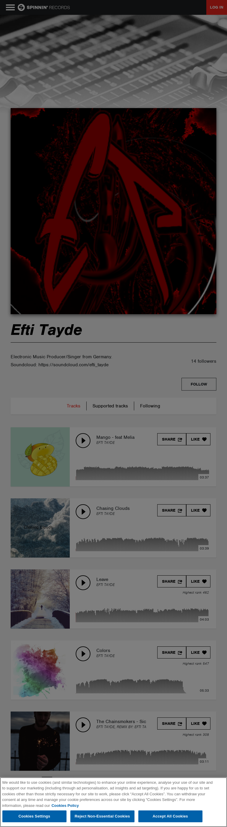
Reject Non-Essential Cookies (102, 816)
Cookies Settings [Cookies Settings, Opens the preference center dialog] (34, 816)
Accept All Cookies (170, 816)
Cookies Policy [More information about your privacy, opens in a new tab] (65, 805)
